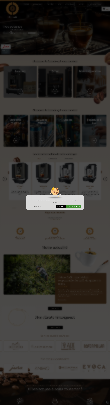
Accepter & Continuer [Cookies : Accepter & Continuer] (74, 206)
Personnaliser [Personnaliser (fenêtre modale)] (61, 206)
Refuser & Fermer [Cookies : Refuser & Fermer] (35, 206)
